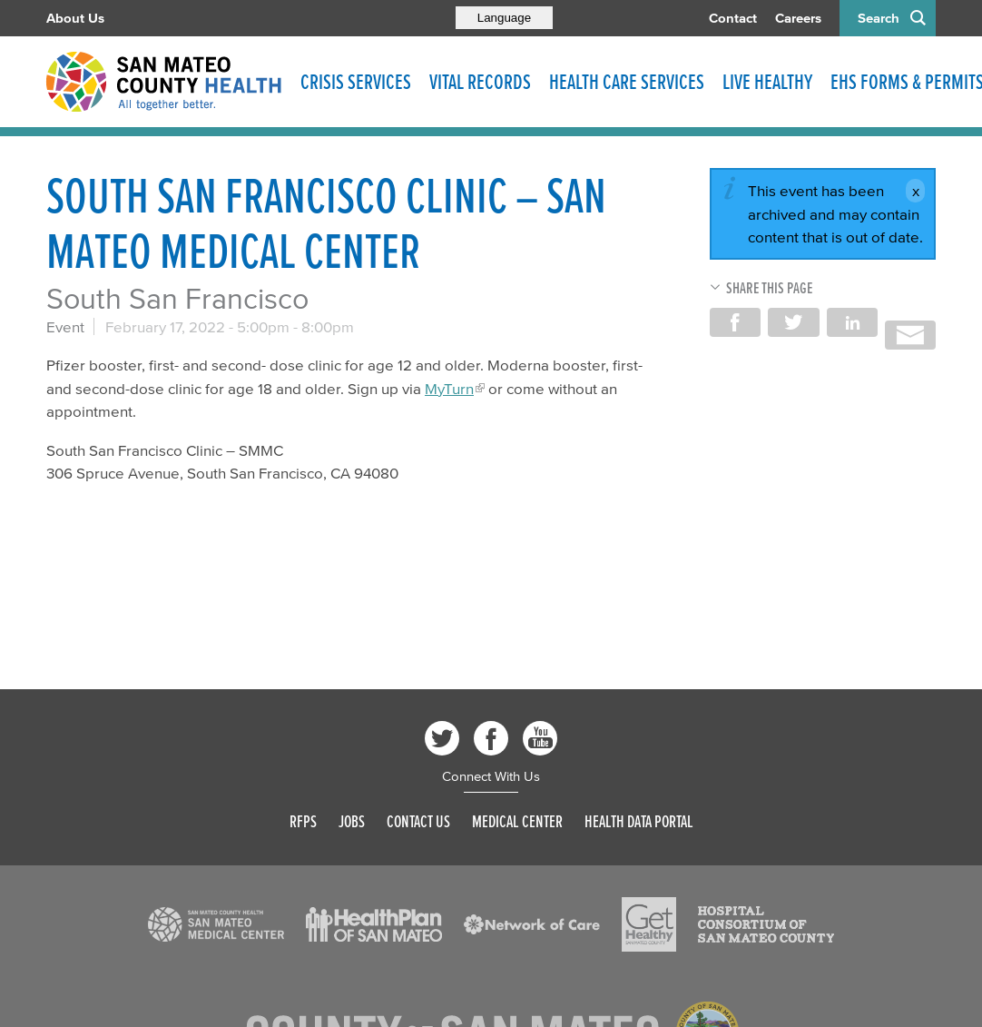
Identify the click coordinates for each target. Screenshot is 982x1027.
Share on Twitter (793, 322)
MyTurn (449, 388)
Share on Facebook (735, 322)
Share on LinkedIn (852, 322)
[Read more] (216, 924)
